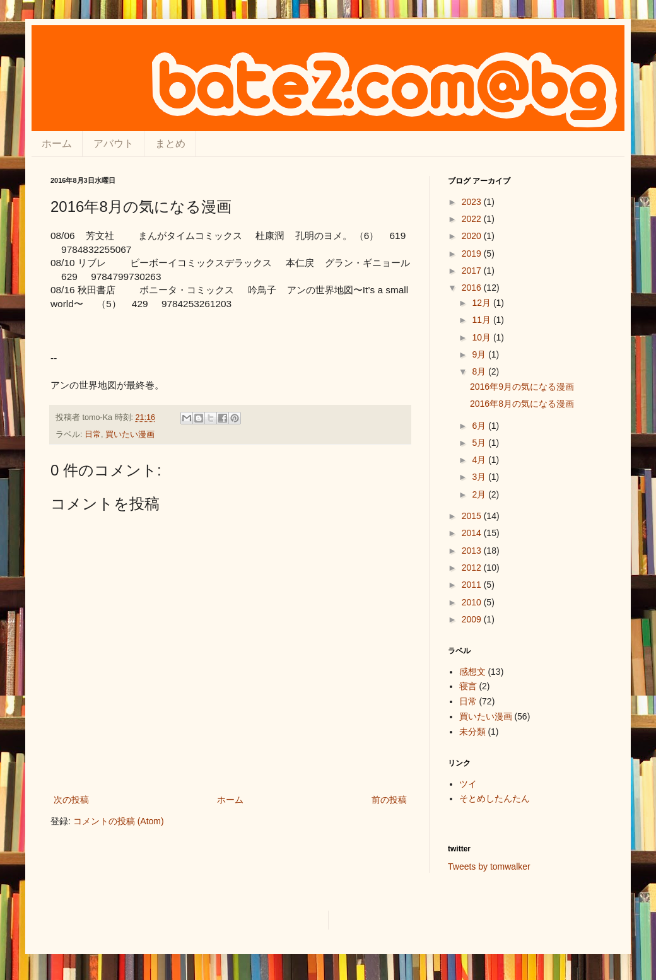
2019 (473, 253)
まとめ (170, 143)
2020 (473, 236)
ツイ (468, 784)
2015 (473, 516)
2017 (473, 270)
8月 (480, 371)
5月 (480, 443)
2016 (473, 288)
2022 (473, 219)
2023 (473, 202)
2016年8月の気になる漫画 (522, 404)
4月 (480, 460)
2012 (473, 568)
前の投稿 (389, 800)
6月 (480, 426)
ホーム (57, 143)
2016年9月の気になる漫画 (522, 387)
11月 (482, 320)
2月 (480, 494)
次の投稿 (71, 800)
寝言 (468, 686)
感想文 (472, 672)
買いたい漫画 (130, 434)
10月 (482, 337)
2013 (473, 550)
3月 (480, 477)
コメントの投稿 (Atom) (118, 821)
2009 (473, 619)
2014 (473, 533)
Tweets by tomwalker (489, 866)
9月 (480, 354)
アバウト (113, 143)
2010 (473, 602)
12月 (482, 303)
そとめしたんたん (494, 798)
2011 (473, 585)
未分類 (472, 731)
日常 (93, 434)
